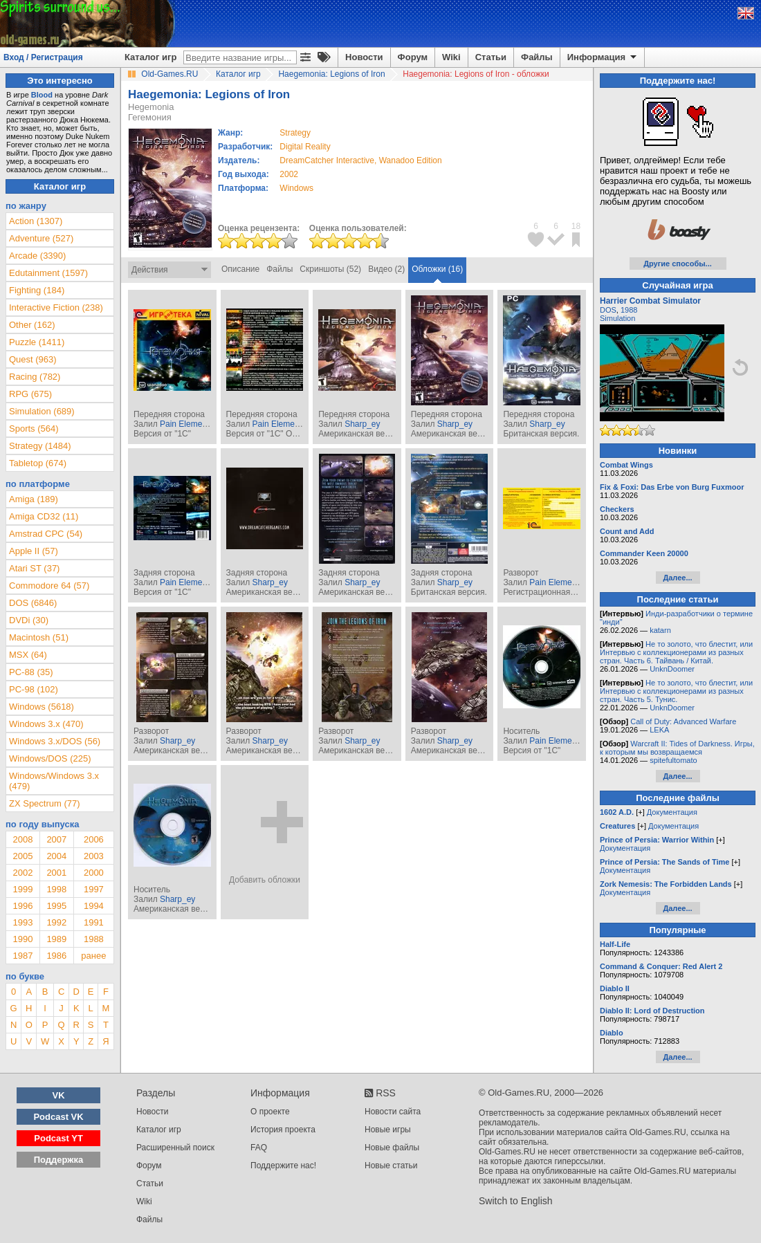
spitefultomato (673, 760)
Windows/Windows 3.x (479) (54, 781)
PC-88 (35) (31, 672)
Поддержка (59, 1159)
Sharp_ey (362, 424)
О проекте (270, 1111)
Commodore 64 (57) (49, 585)
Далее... (677, 577)
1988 (94, 939)
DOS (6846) (33, 603)
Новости (364, 57)
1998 (56, 889)
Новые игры (388, 1129)
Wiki (451, 57)
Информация (603, 57)
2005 (22, 856)
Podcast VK (58, 1117)
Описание (240, 269)
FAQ (258, 1147)
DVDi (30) (28, 620)
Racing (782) (34, 376)
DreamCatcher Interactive (326, 160)
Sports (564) (34, 428)
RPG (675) (30, 394)
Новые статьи (391, 1165)
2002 (288, 174)
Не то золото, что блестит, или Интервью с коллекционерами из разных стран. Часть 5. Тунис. (676, 691)
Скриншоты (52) (330, 269)
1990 (22, 939)
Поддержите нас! (283, 1165)
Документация (672, 812)
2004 (56, 856)
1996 (22, 906)
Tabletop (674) (37, 463)
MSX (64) (28, 655)
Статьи (490, 57)
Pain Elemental (188, 424)
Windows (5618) (41, 706)
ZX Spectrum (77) (44, 803)
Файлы (537, 57)
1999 (22, 889)
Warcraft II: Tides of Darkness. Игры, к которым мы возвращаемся (677, 747)
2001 (56, 872)
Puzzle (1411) (36, 342)
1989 (56, 939)
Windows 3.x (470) (46, 724)
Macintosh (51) (38, 637)
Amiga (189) (33, 499)
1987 (22, 955)
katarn (660, 630)
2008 (22, 839)
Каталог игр (150, 57)
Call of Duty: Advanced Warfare (683, 721)
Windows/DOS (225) (50, 758)
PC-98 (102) (33, 689)
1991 (94, 922)
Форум (413, 57)
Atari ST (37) (34, 568)
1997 (94, 889)
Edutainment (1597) (48, 273)
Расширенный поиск (175, 1147)
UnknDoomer (672, 669)
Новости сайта (393, 1111)
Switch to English (516, 1200)
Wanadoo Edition (410, 160)
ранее (93, 955)
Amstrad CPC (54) (45, 533)
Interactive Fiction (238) (56, 307)
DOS (608, 310)
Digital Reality (304, 146)
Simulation (617, 318)
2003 (94, 856)
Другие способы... (677, 263)
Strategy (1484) (40, 446)
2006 (94, 839)
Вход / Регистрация (43, 57)
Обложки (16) (437, 269)
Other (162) (32, 325)
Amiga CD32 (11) (43, 516)
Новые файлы (392, 1147)
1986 (56, 955)
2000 (94, 872)
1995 (56, 906)
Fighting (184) (36, 290)
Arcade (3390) (37, 255)
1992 (56, 922)
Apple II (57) (33, 551)
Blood (42, 95)
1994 (94, 906)
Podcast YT (58, 1138)
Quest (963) (33, 359)
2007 (56, 839)
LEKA (659, 730)
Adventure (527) (41, 238)
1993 (22, 922)
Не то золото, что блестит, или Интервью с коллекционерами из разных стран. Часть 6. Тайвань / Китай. (676, 652)
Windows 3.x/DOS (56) (54, 741)
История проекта (282, 1129)
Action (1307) (35, 221)
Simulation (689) (42, 411)
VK (59, 1095)
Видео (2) (386, 269)
